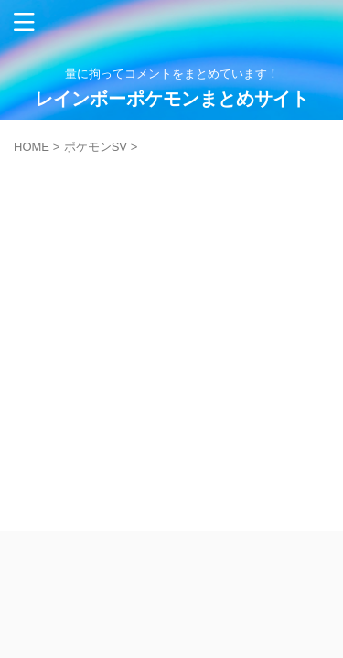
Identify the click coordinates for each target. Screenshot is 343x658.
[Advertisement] (171, 334)
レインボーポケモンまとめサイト (172, 99)
